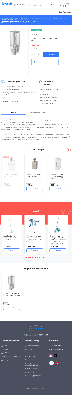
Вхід (60, 12)
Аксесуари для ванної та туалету (41, 18)
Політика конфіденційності (32, 364)
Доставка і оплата (32, 346)
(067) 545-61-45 (20, 5)
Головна (4, 18)
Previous (63, 150)
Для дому (5, 353)
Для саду (4, 360)
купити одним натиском (45, 62)
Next (69, 150)
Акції (27, 353)
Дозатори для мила (60, 18)
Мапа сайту (29, 372)
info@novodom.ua (56, 349)
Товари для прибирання (10, 356)
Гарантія (28, 349)
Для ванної (25, 18)
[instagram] (51, 355)
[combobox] (54, 5)
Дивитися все (33, 257)
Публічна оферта (32, 368)
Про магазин (30, 356)
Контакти (29, 360)
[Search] (47, 5)
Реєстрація (67, 12)
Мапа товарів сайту (32, 376)
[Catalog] (2, 12)
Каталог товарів (14, 18)
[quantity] (35, 54)
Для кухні (5, 346)
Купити (51, 55)
